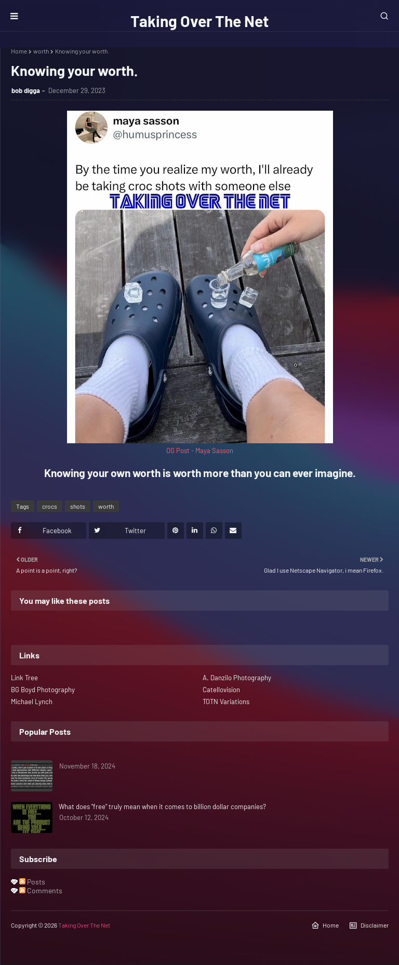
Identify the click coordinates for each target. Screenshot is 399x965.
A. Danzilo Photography (237, 677)
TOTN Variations (226, 701)
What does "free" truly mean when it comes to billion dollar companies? (162, 806)
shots (77, 506)
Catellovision (221, 689)
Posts (32, 881)
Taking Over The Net (199, 20)
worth (41, 51)
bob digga (25, 90)
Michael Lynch (31, 701)
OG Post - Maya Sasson (199, 450)
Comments (40, 890)
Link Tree (24, 677)
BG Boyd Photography (43, 689)
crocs (49, 506)
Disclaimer (369, 925)
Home (19, 51)
